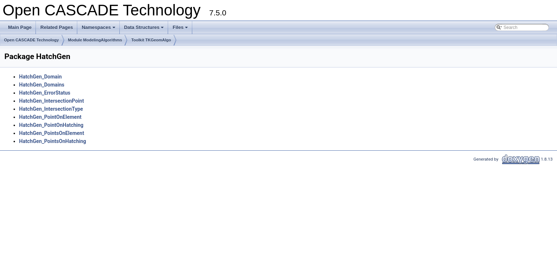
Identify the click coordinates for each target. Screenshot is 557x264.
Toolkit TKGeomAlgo (151, 40)
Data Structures (144, 29)
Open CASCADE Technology (31, 40)
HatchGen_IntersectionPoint (51, 101)
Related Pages (56, 27)
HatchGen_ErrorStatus (44, 93)
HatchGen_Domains (41, 85)
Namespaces (99, 29)
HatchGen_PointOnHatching (51, 125)
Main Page (19, 27)
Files (180, 29)
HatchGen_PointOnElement (50, 117)
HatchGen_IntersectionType (51, 109)
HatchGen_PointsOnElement (51, 133)
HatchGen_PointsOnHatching (52, 141)
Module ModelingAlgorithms (95, 40)
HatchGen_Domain (40, 77)
